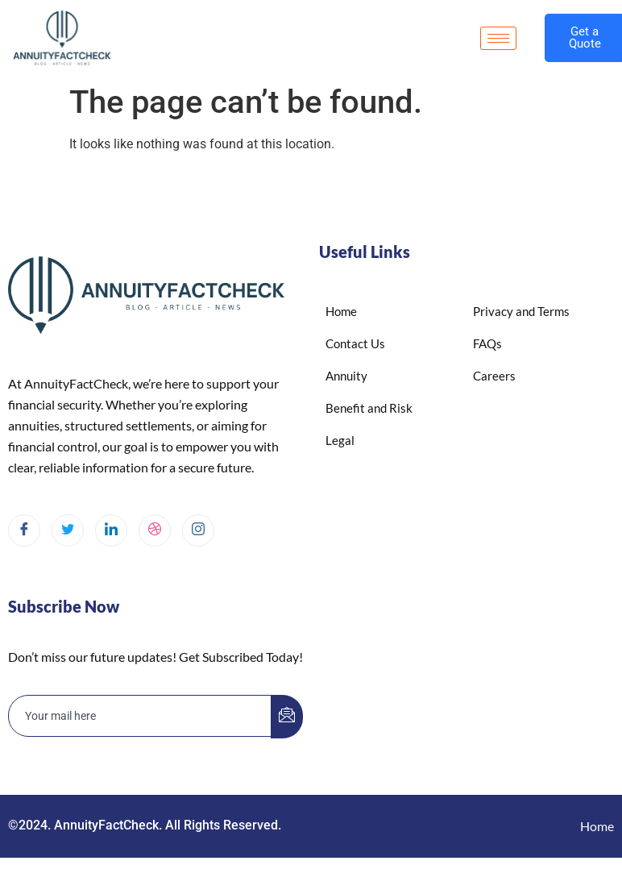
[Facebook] (24, 530)
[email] (140, 716)
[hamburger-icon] (498, 38)
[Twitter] (68, 530)
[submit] (287, 716)
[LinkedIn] (111, 530)
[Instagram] (198, 530)
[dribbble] (155, 530)
